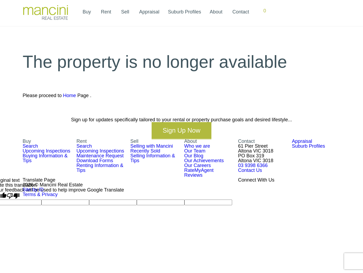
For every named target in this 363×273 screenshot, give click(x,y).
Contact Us (250, 170)
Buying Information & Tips (45, 158)
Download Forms (94, 160)
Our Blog (193, 155)
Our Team (194, 151)
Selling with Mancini (151, 146)
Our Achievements (204, 160)
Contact (240, 12)
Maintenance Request (100, 155)
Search (30, 146)
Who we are (197, 146)
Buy (87, 12)
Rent (106, 12)
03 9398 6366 (253, 165)
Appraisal (149, 12)
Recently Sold (145, 151)
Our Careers (197, 165)
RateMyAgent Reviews (199, 173)
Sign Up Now (181, 130)
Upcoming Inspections (46, 151)
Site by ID (33, 189)
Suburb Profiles (184, 12)
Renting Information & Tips (99, 168)
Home (69, 95)
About (216, 12)
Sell (125, 12)
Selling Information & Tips (152, 158)
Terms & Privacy (40, 194)
